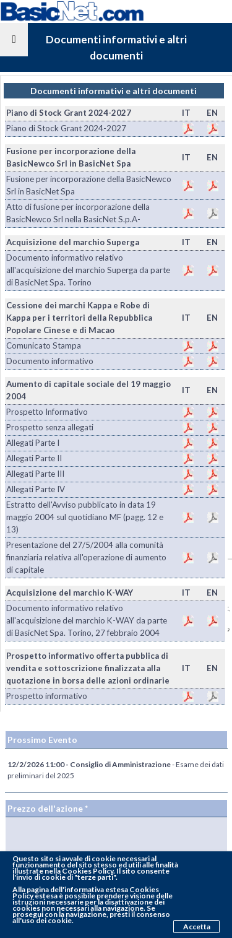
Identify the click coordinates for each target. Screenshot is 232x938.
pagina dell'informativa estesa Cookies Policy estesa (85, 892)
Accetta (196, 926)
